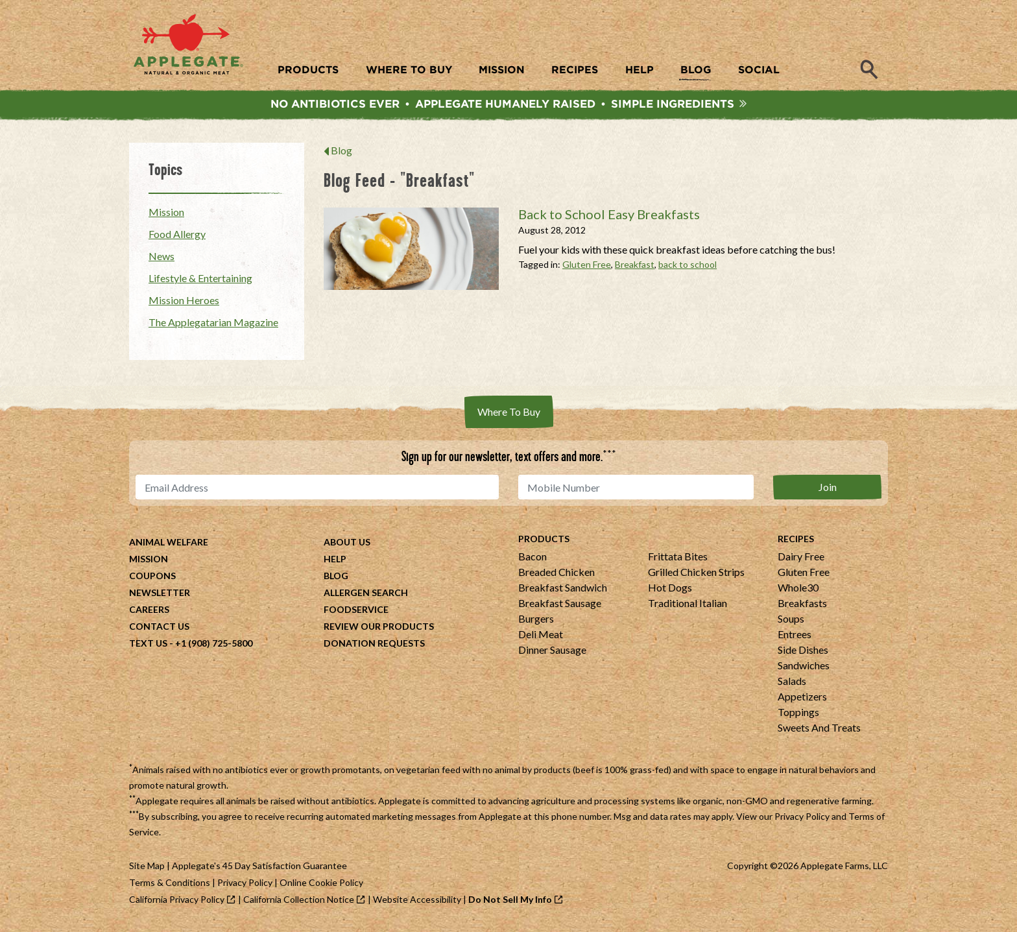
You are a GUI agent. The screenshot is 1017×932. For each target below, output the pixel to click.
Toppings (798, 715)
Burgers (536, 621)
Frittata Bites (678, 559)
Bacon (532, 559)
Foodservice (356, 612)
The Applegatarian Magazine (213, 325)
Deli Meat (540, 637)
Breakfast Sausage (559, 606)
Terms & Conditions (169, 885)
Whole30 (798, 590)
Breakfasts (802, 606)
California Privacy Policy (176, 902)
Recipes (796, 541)
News (161, 259)
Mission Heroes (184, 303)
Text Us (148, 646)
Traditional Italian (687, 606)
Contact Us (159, 629)
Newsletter (159, 595)
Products (543, 541)
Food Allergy (177, 237)
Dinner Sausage (552, 653)
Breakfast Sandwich (562, 590)
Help (335, 562)
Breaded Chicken (556, 575)
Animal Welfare (168, 545)
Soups (791, 621)
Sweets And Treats (819, 730)
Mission (166, 215)
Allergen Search (366, 595)
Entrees (794, 637)
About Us (347, 545)
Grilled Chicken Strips (696, 575)
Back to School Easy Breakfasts (609, 217)
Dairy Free (801, 559)
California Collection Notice (298, 902)
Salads (792, 684)
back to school (687, 267)
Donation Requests (374, 646)
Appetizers (802, 699)
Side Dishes (803, 653)
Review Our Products (379, 629)
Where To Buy (508, 415)
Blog (341, 153)
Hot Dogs (670, 590)
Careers (149, 612)
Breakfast (634, 267)
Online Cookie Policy (321, 885)
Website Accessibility (417, 902)
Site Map (147, 868)
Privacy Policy (802, 819)
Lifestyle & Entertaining (200, 281)
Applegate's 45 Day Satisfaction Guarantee (259, 868)
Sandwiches (804, 668)
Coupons (152, 578)
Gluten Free (586, 267)
